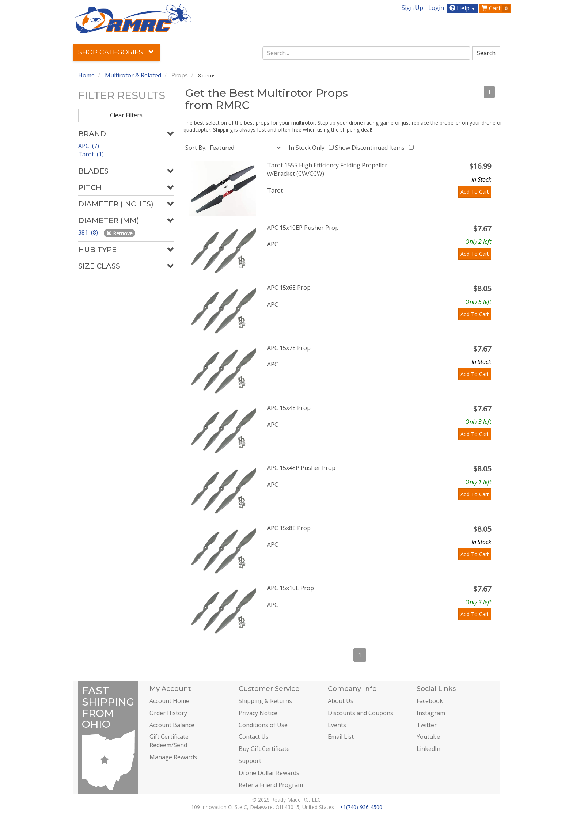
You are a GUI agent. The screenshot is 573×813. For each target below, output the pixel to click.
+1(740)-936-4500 (361, 806)
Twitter (427, 725)
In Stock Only (308, 148)
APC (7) (88, 146)
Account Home (169, 701)
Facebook (430, 701)
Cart (496, 8)
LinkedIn (428, 749)
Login (436, 8)
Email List (341, 737)
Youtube (428, 737)
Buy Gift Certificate (264, 749)
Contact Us (254, 737)
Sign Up (412, 8)
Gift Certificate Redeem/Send (169, 741)
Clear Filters (126, 115)
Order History (168, 713)
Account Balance (171, 725)
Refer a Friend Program (271, 785)
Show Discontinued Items (371, 148)
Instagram (431, 713)
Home (86, 75)
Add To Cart (474, 191)
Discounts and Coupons (360, 713)
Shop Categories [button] (116, 52)
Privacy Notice (258, 713)
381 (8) (88, 232)
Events (337, 725)
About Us (340, 701)
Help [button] (463, 8)
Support (250, 761)
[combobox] (366, 53)
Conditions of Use (263, 725)
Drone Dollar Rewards (269, 773)
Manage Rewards (173, 757)
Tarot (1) (91, 154)
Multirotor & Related (133, 75)
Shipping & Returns (265, 701)
